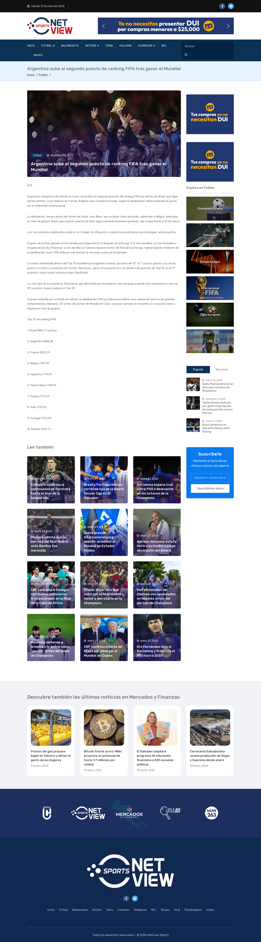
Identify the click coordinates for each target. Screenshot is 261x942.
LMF (210, 341)
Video (210, 910)
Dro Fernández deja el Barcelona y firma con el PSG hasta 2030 (156, 651)
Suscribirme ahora (210, 488)
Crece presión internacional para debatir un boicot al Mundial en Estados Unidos (99, 541)
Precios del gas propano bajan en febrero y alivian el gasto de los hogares (51, 756)
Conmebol (210, 235)
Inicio (31, 45)
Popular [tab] (198, 369)
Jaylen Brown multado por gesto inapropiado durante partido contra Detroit (217, 407)
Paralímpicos (193, 910)
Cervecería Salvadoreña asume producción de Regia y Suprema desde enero (210, 756)
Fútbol (46, 45)
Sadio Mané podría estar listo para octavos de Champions (217, 387)
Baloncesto (70, 45)
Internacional (210, 288)
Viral (177, 910)
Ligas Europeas (210, 314)
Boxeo (38, 55)
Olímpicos (145, 45)
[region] (210, 114)
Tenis (109, 45)
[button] (166, 26)
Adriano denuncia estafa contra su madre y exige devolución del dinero (157, 546)
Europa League (210, 261)
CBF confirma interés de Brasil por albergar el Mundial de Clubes (103, 651)
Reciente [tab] (222, 369)
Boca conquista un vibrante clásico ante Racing (215, 428)
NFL (164, 45)
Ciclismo (125, 45)
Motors (90, 45)
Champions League (210, 208)
